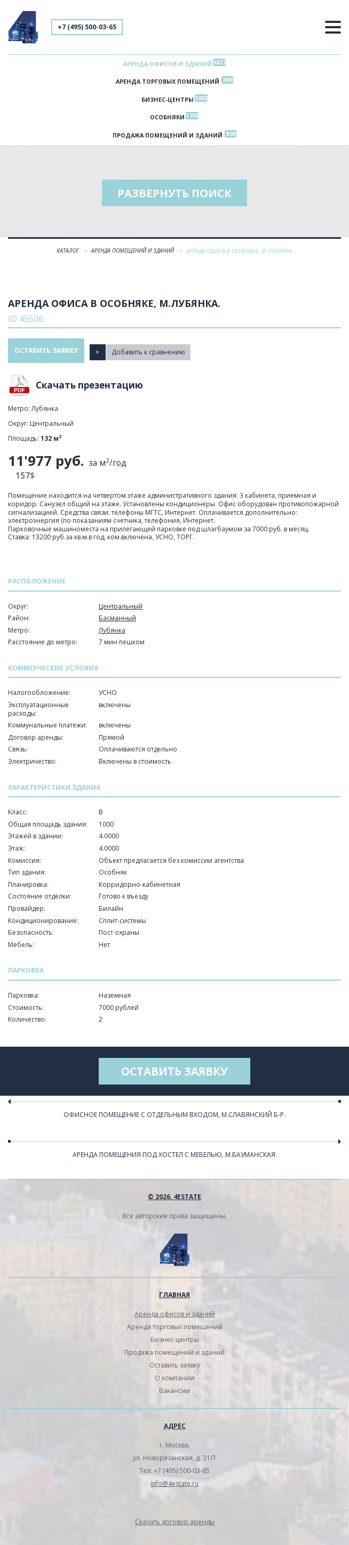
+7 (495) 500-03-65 (87, 26)
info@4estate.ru (174, 1489)
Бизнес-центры (167, 103)
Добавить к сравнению (150, 356)
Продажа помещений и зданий (168, 140)
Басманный (117, 624)
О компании (174, 1383)
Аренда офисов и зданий (167, 64)
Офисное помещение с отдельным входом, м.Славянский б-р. (174, 1120)
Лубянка (112, 636)
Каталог (69, 257)
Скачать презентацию (89, 391)
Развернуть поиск (174, 199)
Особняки (167, 121)
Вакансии (174, 1396)
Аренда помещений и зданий (133, 257)
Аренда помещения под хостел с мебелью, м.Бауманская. (175, 1161)
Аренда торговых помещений (167, 83)
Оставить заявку (46, 356)
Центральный (120, 612)
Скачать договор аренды (175, 1527)
